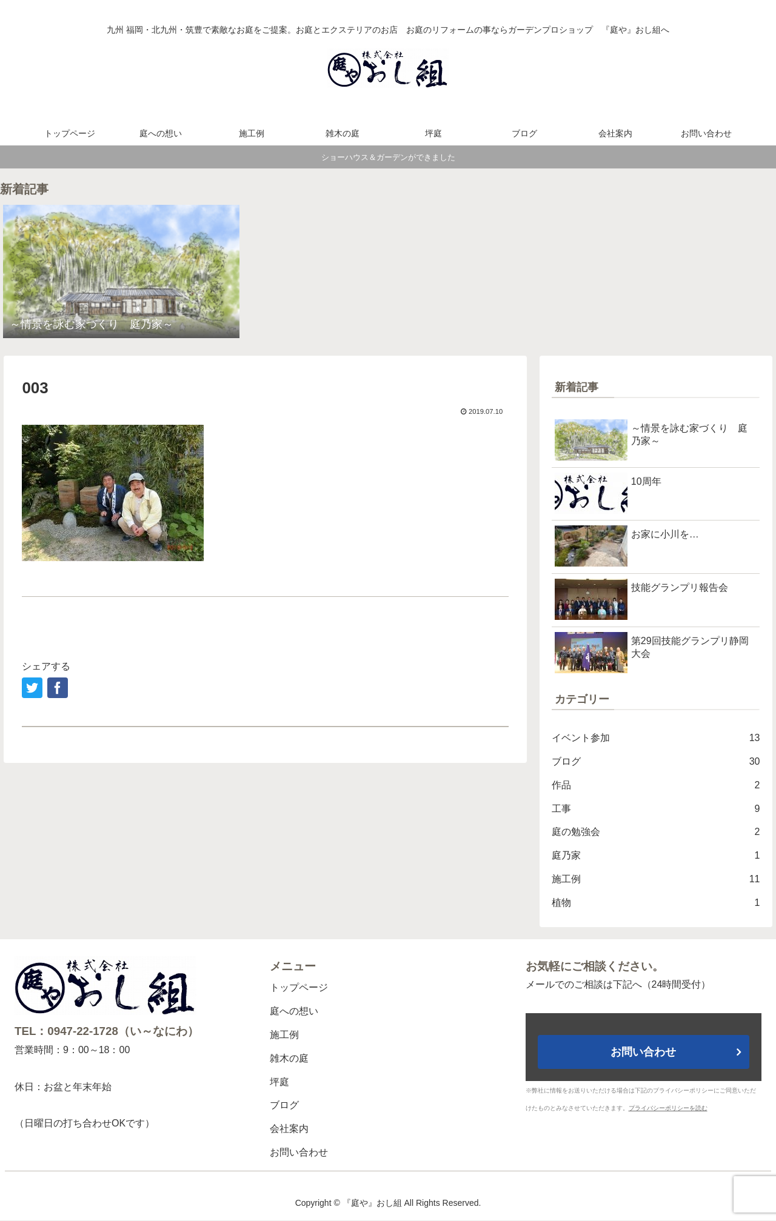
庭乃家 (656, 856)
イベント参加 (656, 738)
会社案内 (289, 1128)
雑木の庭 (289, 1058)
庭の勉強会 (656, 832)
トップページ (299, 987)
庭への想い (294, 1011)
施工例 (656, 879)
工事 (656, 809)
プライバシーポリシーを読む (668, 1108)
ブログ (656, 762)
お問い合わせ (299, 1152)
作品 (656, 785)
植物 (656, 903)
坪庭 (279, 1082)
